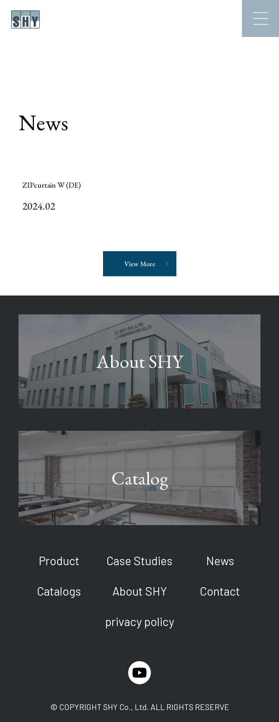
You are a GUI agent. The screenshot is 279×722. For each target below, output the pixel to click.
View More (139, 263)
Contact (220, 591)
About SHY (139, 591)
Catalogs (59, 591)
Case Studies (139, 560)
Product (59, 560)
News (220, 560)
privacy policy (139, 621)
